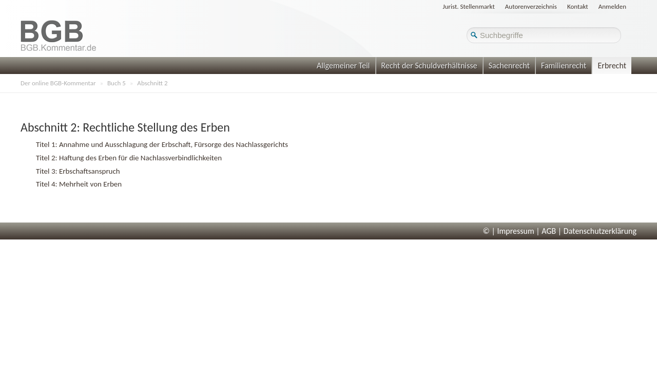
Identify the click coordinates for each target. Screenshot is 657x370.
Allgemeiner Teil (343, 65)
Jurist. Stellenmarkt (469, 6)
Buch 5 (116, 83)
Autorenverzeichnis (531, 6)
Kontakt (577, 6)
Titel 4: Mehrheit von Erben (79, 184)
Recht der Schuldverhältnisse (429, 65)
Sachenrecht (509, 65)
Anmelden (612, 6)
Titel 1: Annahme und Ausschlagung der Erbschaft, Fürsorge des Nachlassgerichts (162, 144)
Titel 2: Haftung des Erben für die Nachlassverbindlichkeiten (129, 157)
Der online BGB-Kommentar (58, 83)
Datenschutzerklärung (600, 231)
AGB (549, 231)
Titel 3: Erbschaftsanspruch (78, 171)
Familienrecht (563, 65)
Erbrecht (611, 65)
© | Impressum (508, 231)
